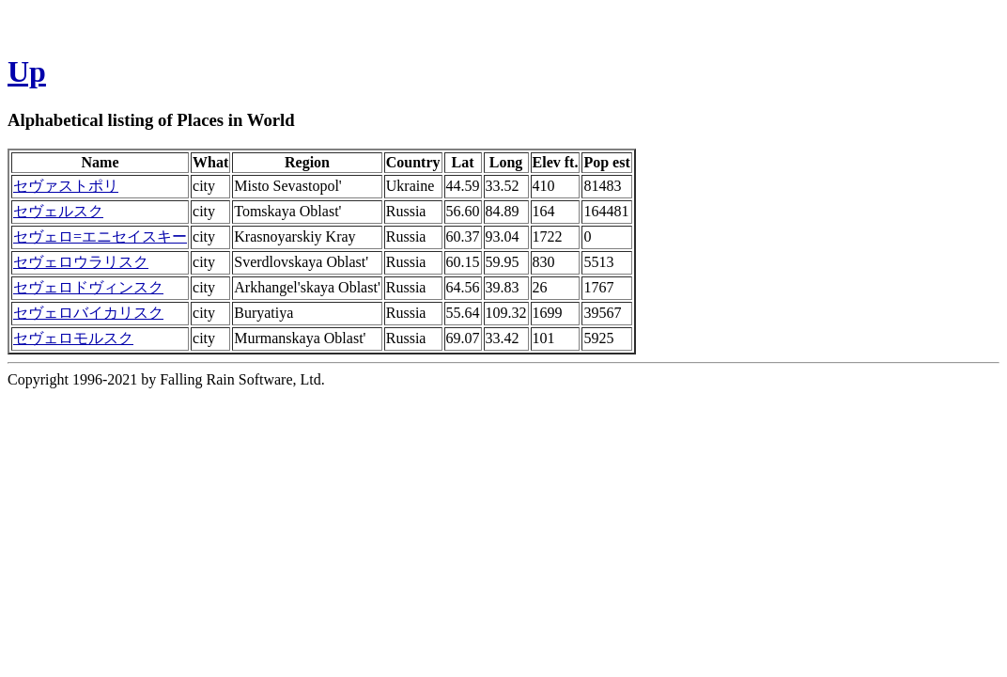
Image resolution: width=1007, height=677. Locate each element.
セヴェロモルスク (73, 338)
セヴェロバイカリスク (88, 313)
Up (27, 71)
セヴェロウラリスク (80, 262)
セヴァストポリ (65, 186)
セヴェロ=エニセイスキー (100, 236)
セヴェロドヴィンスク (88, 287)
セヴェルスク (58, 211)
